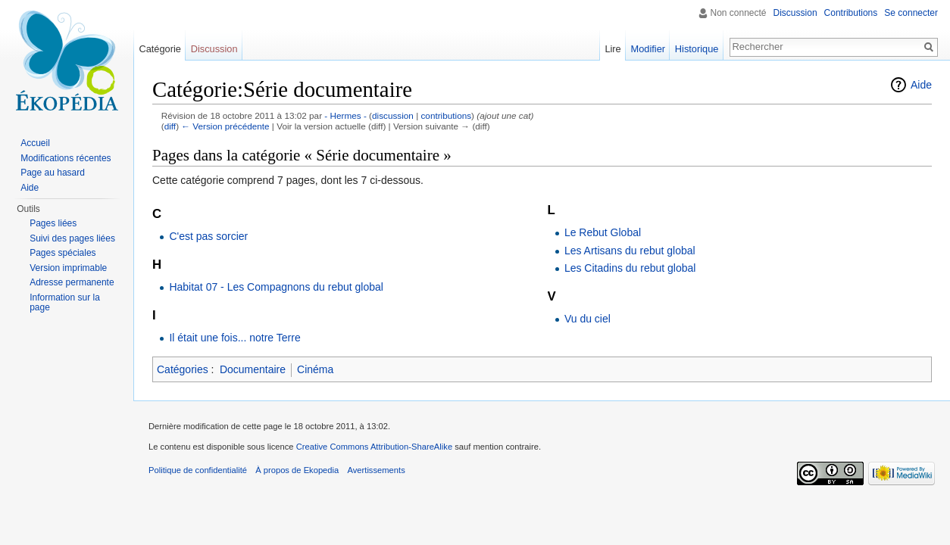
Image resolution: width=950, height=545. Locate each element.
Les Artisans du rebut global (629, 250)
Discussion (795, 13)
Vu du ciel (587, 319)
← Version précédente (225, 126)
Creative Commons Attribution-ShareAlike (374, 446)
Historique (697, 48)
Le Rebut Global (602, 232)
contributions (445, 115)
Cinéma (315, 369)
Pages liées (53, 223)
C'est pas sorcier (208, 236)
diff (170, 126)
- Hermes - (345, 115)
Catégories (182, 369)
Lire (612, 48)
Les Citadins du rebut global (630, 268)
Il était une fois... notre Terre (234, 338)
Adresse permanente (72, 282)
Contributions (851, 13)
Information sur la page (65, 302)
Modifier (648, 48)
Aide (921, 85)
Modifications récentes (65, 158)
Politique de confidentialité (197, 470)
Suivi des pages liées (72, 238)
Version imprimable (68, 268)
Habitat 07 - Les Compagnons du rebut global (276, 287)
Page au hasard (52, 172)
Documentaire (253, 369)
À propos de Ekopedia (297, 470)
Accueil (35, 143)
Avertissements (376, 470)
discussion (393, 115)
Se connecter (911, 13)
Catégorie (160, 48)
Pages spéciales (62, 253)
